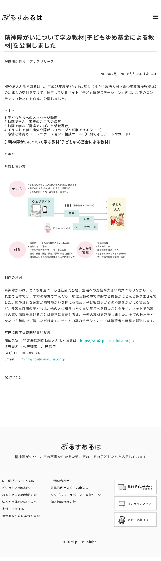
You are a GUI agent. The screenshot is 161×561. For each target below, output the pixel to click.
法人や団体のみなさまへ (19, 502)
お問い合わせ (60, 481)
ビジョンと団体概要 (16, 488)
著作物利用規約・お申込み (70, 488)
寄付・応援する (13, 509)
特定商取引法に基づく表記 (21, 516)
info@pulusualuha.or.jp (44, 358)
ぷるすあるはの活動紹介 (19, 495)
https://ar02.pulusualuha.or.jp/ (107, 340)
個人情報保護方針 (63, 502)
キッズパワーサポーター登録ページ (76, 495)
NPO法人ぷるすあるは (18, 481)
